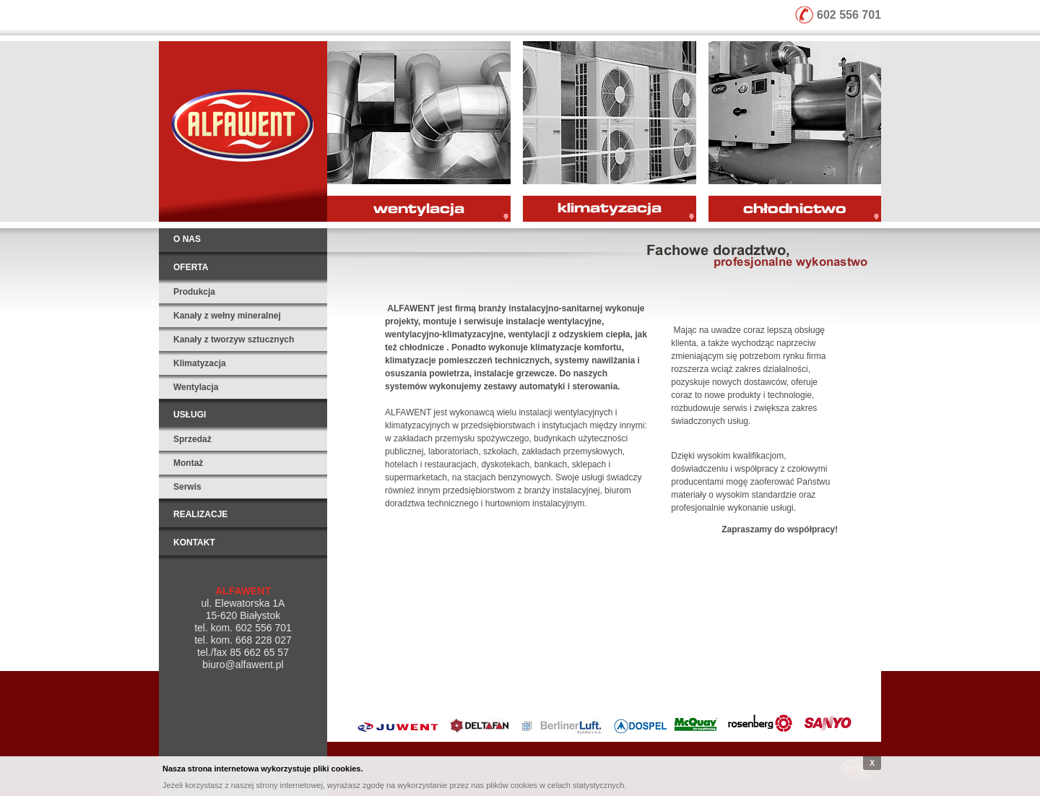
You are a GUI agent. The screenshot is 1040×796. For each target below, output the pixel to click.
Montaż (188, 463)
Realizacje (200, 514)
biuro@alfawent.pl (242, 664)
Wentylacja (195, 387)
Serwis (187, 487)
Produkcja (194, 292)
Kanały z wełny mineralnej (227, 316)
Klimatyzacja (199, 363)
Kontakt (194, 542)
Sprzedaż (192, 439)
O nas (187, 239)
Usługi (189, 415)
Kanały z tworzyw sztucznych (233, 339)
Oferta (190, 267)
